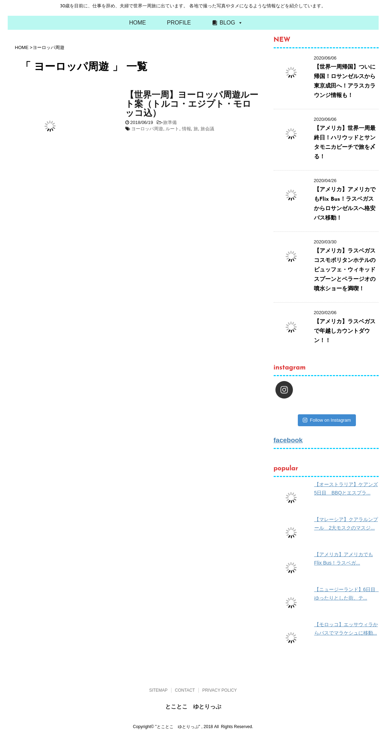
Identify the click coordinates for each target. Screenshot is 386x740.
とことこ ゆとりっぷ (193, 707)
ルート (172, 128)
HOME (137, 23)
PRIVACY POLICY (219, 690)
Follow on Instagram (327, 420)
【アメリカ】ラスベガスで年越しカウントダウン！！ (345, 331)
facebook (288, 440)
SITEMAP (158, 690)
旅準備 (170, 122)
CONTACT (185, 690)
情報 (186, 128)
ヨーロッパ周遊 (147, 128)
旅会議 (207, 128)
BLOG (227, 23)
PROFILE (179, 23)
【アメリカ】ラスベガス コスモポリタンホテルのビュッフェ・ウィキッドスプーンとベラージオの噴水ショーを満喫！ (347, 270)
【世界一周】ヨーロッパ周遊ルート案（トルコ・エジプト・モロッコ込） (191, 104)
